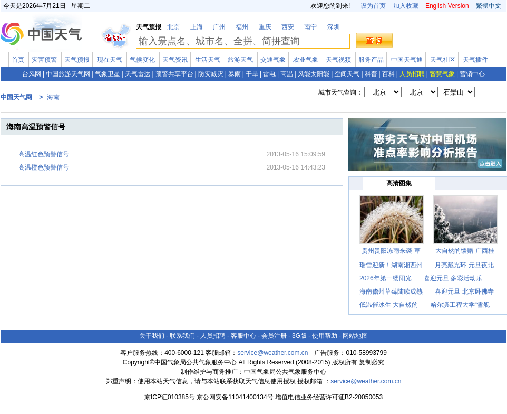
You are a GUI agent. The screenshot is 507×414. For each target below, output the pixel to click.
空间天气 (346, 74)
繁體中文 (487, 6)
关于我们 (151, 336)
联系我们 (182, 336)
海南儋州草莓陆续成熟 (391, 291)
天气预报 (77, 59)
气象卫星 (107, 74)
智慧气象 (442, 74)
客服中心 (243, 336)
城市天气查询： (340, 92)
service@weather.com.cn (272, 352)
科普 (371, 74)
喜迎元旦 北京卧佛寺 (464, 291)
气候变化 (142, 59)
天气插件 (475, 59)
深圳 (333, 27)
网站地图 (355, 336)
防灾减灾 (210, 74)
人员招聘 (412, 74)
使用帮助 (324, 336)
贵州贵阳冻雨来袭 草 (391, 251)
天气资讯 (175, 59)
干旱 (252, 74)
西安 (287, 27)
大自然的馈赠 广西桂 (464, 251)
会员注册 (274, 336)
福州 (242, 27)
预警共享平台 (174, 74)
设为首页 (373, 6)
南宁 (310, 27)
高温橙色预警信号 (43, 167)
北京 (173, 27)
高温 (286, 74)
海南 (53, 97)
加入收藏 (405, 6)
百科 (388, 74)
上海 (196, 27)
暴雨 (234, 74)
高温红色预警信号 (43, 154)
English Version (447, 6)
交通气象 (273, 59)
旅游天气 (240, 59)
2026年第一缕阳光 (385, 278)
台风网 (31, 74)
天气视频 (338, 59)
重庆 (265, 27)
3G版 (299, 336)
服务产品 (371, 59)
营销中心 (472, 74)
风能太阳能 (313, 74)
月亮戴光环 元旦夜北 (464, 265)
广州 (219, 27)
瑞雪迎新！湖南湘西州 (391, 265)
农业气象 (305, 59)
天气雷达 (137, 74)
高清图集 (399, 183)
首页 (18, 59)
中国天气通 (407, 59)
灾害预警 (44, 59)
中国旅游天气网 (68, 74)
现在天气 (109, 59)
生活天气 (207, 59)
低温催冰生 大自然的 (388, 304)
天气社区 (442, 59)
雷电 (269, 74)
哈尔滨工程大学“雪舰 (460, 304)
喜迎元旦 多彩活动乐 (453, 278)
